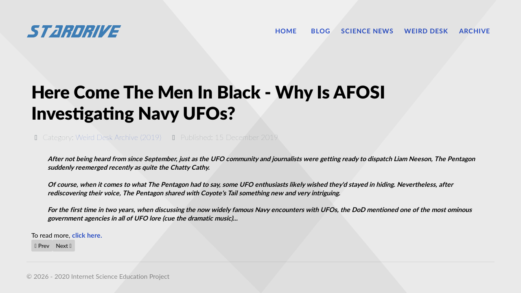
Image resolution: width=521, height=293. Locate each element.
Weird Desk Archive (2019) (119, 137)
